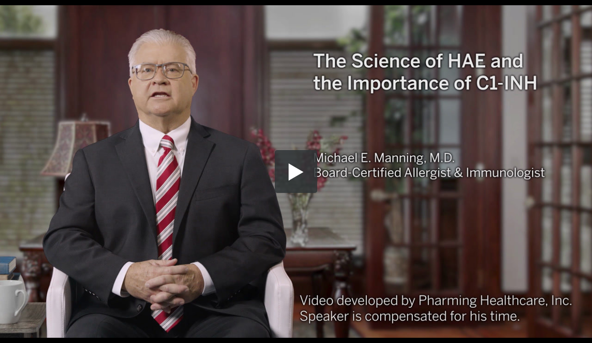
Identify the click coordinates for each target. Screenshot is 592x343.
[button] (296, 171)
